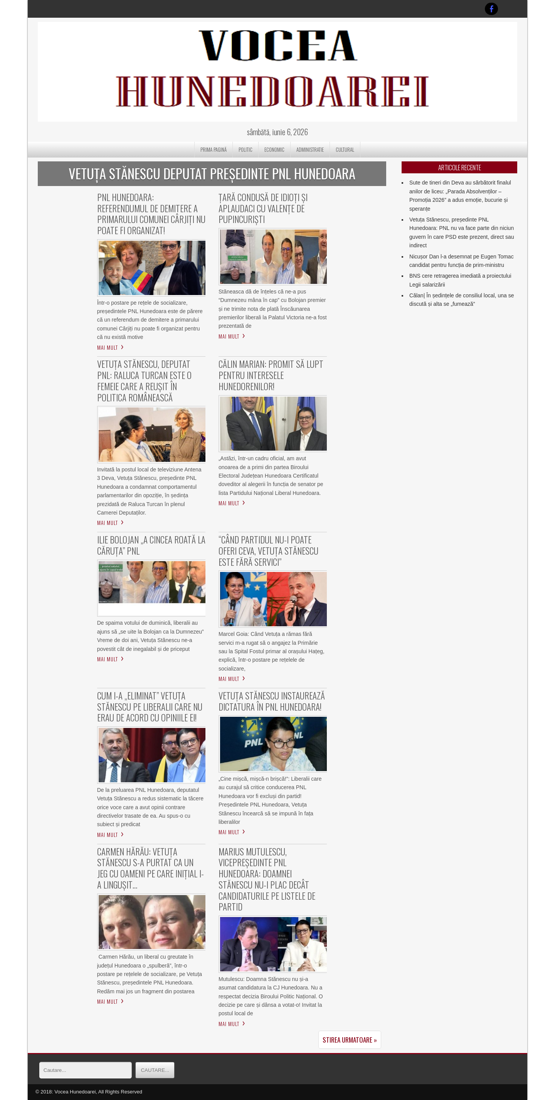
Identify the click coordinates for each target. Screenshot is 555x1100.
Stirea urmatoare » (350, 1040)
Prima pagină (213, 149)
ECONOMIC (274, 149)
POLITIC (245, 149)
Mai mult (107, 347)
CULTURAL (345, 149)
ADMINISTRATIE (310, 149)
